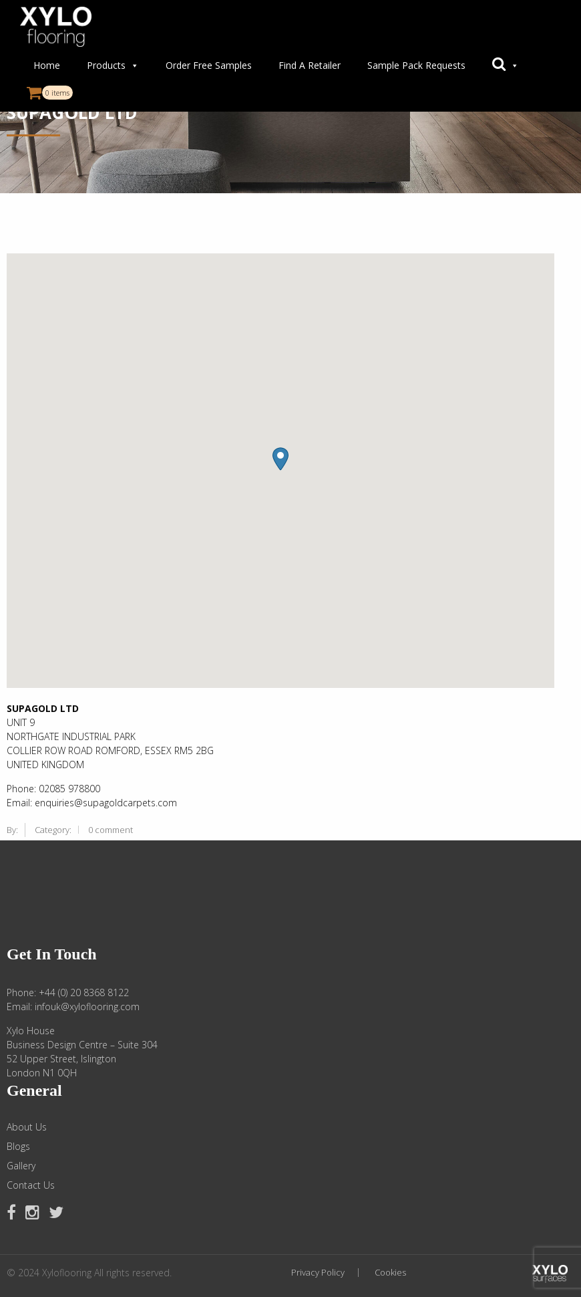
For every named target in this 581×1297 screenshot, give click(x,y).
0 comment (110, 830)
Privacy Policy (318, 1272)
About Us (27, 1127)
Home (46, 65)
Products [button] (113, 65)
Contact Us (31, 1185)
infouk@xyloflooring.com (87, 1006)
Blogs (18, 1146)
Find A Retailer (309, 65)
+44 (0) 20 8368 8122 (84, 992)
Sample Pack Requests (416, 65)
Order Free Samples (209, 65)
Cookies (390, 1272)
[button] (505, 65)
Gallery (21, 1166)
